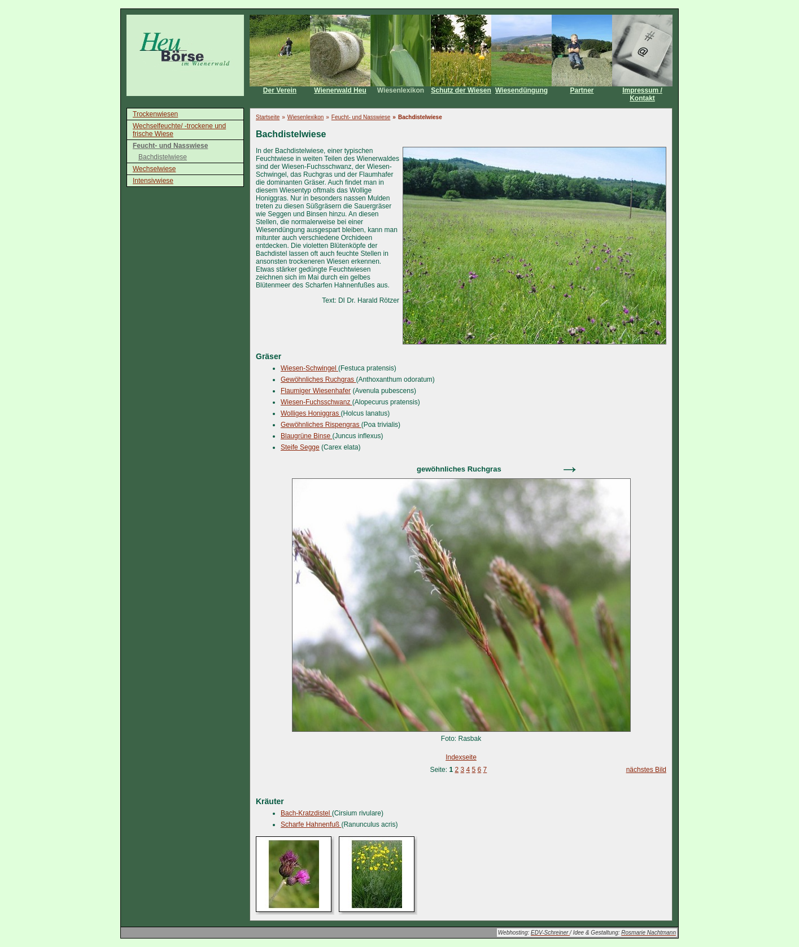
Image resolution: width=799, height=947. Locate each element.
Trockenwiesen (155, 114)
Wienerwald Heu (340, 90)
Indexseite (461, 757)
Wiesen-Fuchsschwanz (316, 402)
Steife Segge (300, 447)
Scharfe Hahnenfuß (311, 824)
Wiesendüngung (521, 90)
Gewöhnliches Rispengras (321, 425)
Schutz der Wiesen (461, 90)
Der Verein (279, 90)
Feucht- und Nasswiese (170, 146)
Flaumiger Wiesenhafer (316, 391)
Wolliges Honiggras (311, 413)
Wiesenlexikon (400, 90)
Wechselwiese (154, 169)
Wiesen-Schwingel (309, 368)
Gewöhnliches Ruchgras (318, 379)
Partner (581, 90)
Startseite (268, 117)
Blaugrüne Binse (306, 436)
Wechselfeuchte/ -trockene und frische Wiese (179, 130)
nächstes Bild (646, 770)
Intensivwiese (153, 181)
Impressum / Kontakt (642, 94)
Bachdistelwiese (162, 157)
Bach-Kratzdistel (306, 813)
